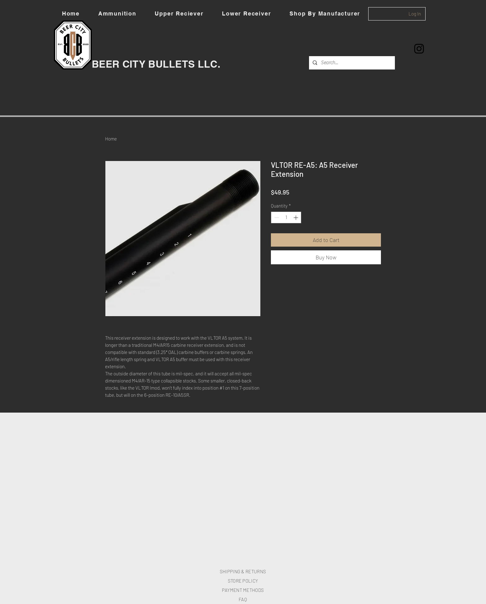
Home (111, 138)
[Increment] (296, 217)
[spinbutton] (286, 217)
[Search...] (351, 62)
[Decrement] (276, 217)
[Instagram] (419, 48)
